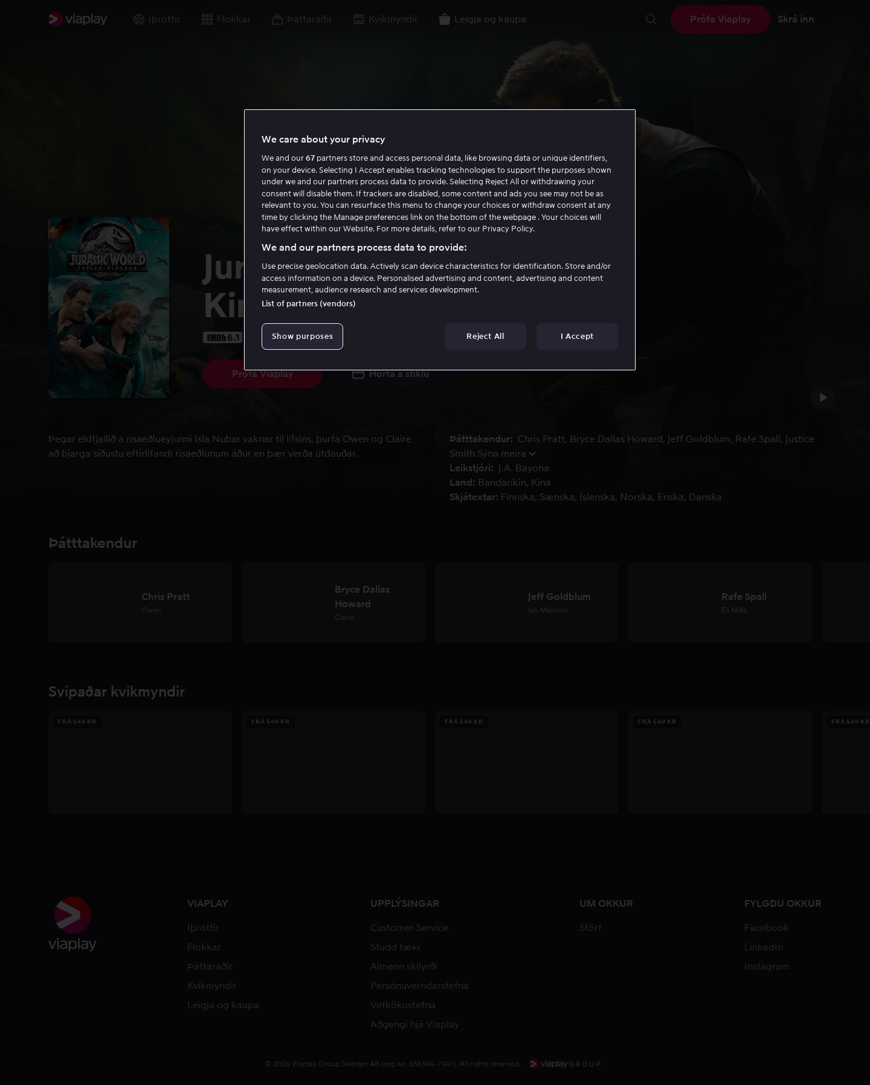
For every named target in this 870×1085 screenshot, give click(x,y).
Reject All (485, 336)
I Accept (577, 336)
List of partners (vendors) (309, 303)
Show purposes (302, 336)
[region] (439, 240)
